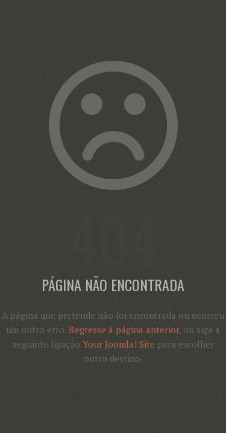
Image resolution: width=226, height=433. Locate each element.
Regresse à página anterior (124, 330)
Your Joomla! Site (119, 344)
